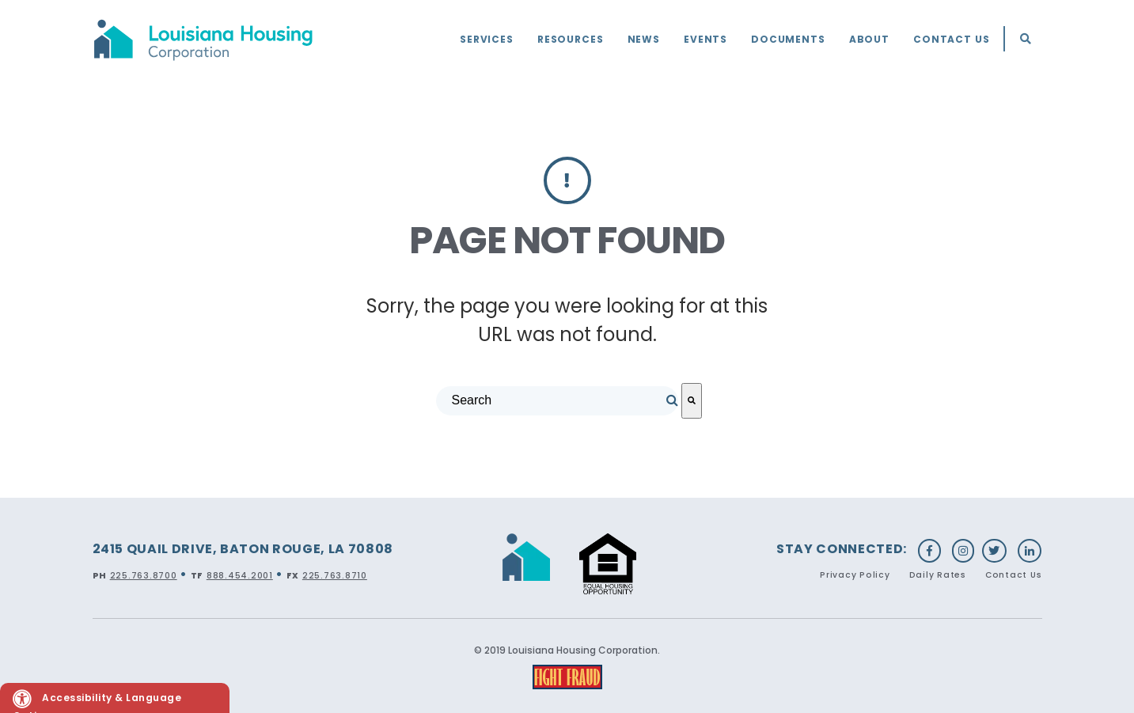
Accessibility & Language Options (97, 701)
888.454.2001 (240, 576)
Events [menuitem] (705, 39)
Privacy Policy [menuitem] (855, 575)
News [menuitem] (644, 39)
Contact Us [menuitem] (951, 39)
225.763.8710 (334, 576)
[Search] (691, 401)
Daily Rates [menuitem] (937, 575)
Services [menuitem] (487, 39)
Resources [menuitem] (570, 39)
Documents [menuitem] (788, 39)
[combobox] (557, 401)
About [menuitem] (869, 39)
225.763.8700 (143, 576)
